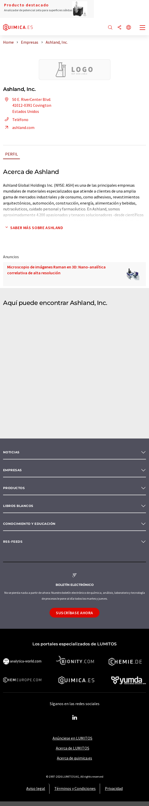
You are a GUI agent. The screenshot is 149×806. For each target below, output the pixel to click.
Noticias (11, 452)
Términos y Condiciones (75, 788)
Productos (14, 488)
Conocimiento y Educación (29, 524)
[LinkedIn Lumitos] (74, 717)
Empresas (12, 470)
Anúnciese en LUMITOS (72, 738)
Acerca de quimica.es (74, 758)
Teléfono (15, 119)
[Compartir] (119, 28)
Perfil (11, 154)
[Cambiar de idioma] (128, 28)
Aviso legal (35, 788)
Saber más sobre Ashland (33, 227)
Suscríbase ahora (74, 612)
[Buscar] (110, 28)
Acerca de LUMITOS (72, 748)
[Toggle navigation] (142, 28)
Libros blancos (18, 506)
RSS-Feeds (12, 541)
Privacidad (114, 788)
